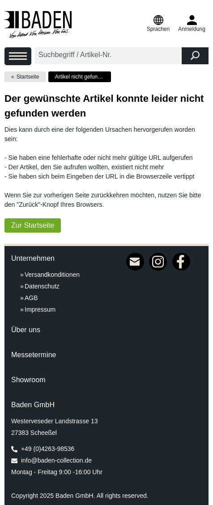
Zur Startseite (32, 225)
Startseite (28, 77)
